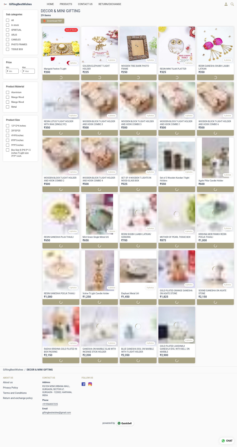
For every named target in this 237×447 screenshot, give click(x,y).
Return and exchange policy (17, 398)
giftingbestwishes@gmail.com (56, 412)
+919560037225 (50, 404)
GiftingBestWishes (20, 4)
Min (7, 67)
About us (8, 382)
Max (24, 67)
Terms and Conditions (15, 393)
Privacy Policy (10, 387)
